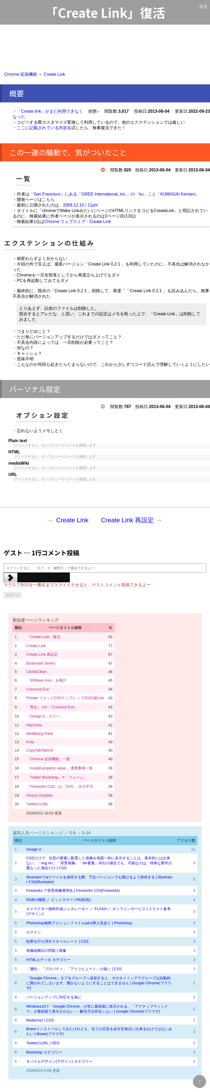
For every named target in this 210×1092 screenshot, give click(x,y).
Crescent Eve (37, 689)
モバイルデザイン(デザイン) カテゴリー (59, 1061)
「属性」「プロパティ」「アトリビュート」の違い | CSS (74, 969)
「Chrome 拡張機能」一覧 (48, 759)
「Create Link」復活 (43, 637)
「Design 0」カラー (43, 716)
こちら (48, 199)
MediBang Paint (39, 733)
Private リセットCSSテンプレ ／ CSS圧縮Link (65, 698)
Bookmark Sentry (40, 663)
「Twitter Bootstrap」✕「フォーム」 (56, 777)
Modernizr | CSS (40, 1020)
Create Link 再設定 (127, 520)
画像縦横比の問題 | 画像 (46, 950)
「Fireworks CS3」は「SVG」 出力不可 (59, 786)
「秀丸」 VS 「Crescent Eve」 (52, 707)
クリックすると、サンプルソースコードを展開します (55, 446)
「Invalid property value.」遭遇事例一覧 (59, 768)
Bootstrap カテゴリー (44, 1052)
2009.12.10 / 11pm (80, 205)
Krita (30, 742)
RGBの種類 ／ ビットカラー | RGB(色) (58, 900)
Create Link (54, 74)
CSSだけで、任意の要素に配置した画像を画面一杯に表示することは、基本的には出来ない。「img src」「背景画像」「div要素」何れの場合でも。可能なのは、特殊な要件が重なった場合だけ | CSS (99, 863)
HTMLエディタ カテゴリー (48, 960)
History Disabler (39, 795)
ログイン (33, 932)
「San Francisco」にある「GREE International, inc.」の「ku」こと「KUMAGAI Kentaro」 (114, 194)
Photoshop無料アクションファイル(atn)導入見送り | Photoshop (79, 923)
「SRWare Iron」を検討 (46, 680)
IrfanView (34, 725)
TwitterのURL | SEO (43, 1043)
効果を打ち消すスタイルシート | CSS (57, 941)
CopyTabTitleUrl (39, 750)
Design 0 (33, 849)
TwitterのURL (37, 804)
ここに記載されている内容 (42, 128)
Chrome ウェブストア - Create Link (77, 221)
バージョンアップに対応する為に (53, 997)
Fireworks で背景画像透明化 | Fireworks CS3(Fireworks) (73, 890)
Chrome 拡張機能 (20, 74)
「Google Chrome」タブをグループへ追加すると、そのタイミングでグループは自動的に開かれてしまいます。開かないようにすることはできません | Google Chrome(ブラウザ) (98, 983)
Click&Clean (36, 672)
